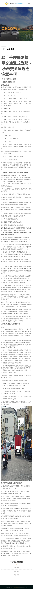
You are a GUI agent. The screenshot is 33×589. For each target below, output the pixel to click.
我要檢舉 (16, 575)
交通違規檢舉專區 (6, 33)
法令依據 (16, 567)
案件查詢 (16, 571)
